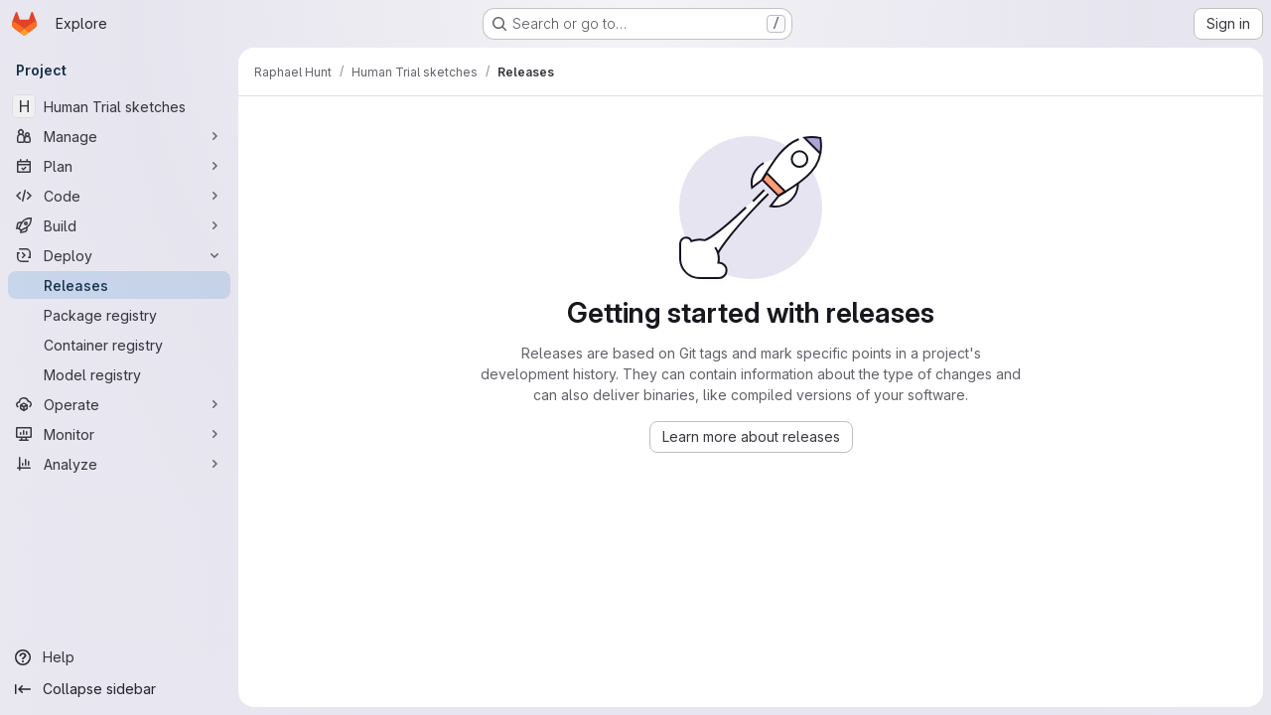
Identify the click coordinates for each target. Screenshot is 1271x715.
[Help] (119, 657)
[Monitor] (119, 434)
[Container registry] (119, 344)
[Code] (119, 196)
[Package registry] (119, 315)
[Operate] (119, 404)
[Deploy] (119, 255)
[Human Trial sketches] (119, 106)
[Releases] (119, 285)
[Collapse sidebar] (119, 689)
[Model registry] (119, 374)
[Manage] (119, 136)
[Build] (119, 225)
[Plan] (119, 166)
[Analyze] (119, 464)
